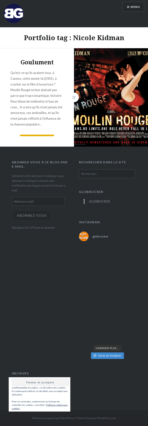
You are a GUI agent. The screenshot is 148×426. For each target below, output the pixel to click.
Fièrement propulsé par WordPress (53, 418)
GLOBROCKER (91, 191)
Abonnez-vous (32, 215)
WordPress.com (106, 418)
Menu (135, 6)
